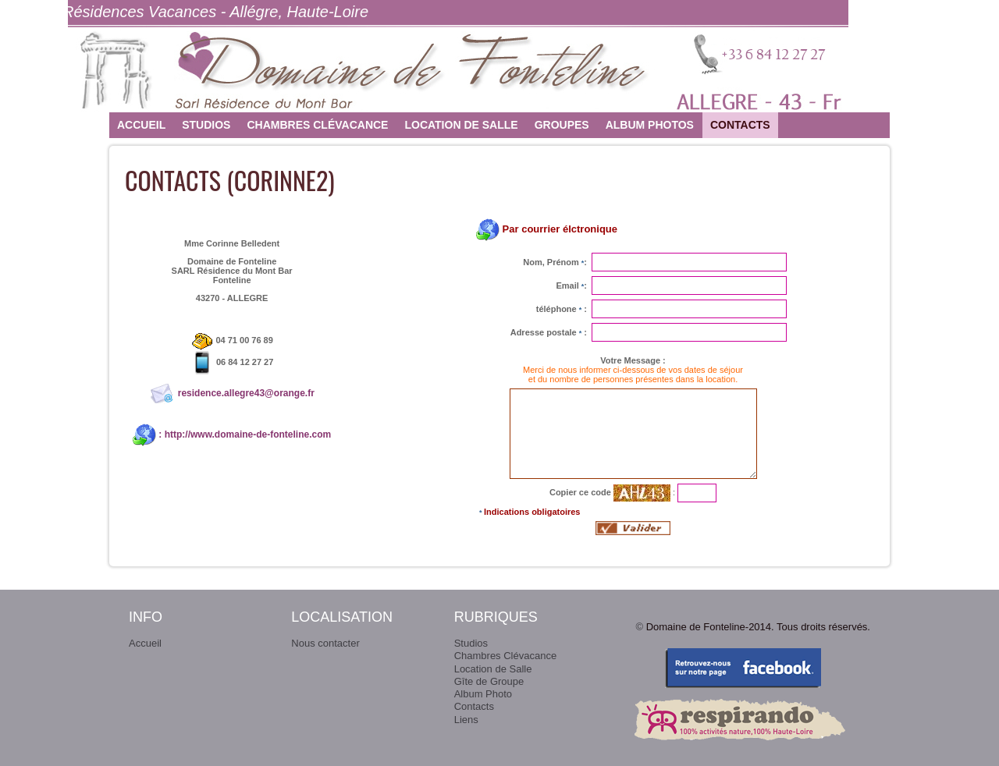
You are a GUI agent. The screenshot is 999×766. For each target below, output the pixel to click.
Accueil (141, 125)
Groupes (562, 125)
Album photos (650, 125)
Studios (206, 125)
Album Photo (483, 694)
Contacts (740, 125)
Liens (466, 719)
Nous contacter (325, 643)
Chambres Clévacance (317, 125)
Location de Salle (460, 125)
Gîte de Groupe (489, 681)
